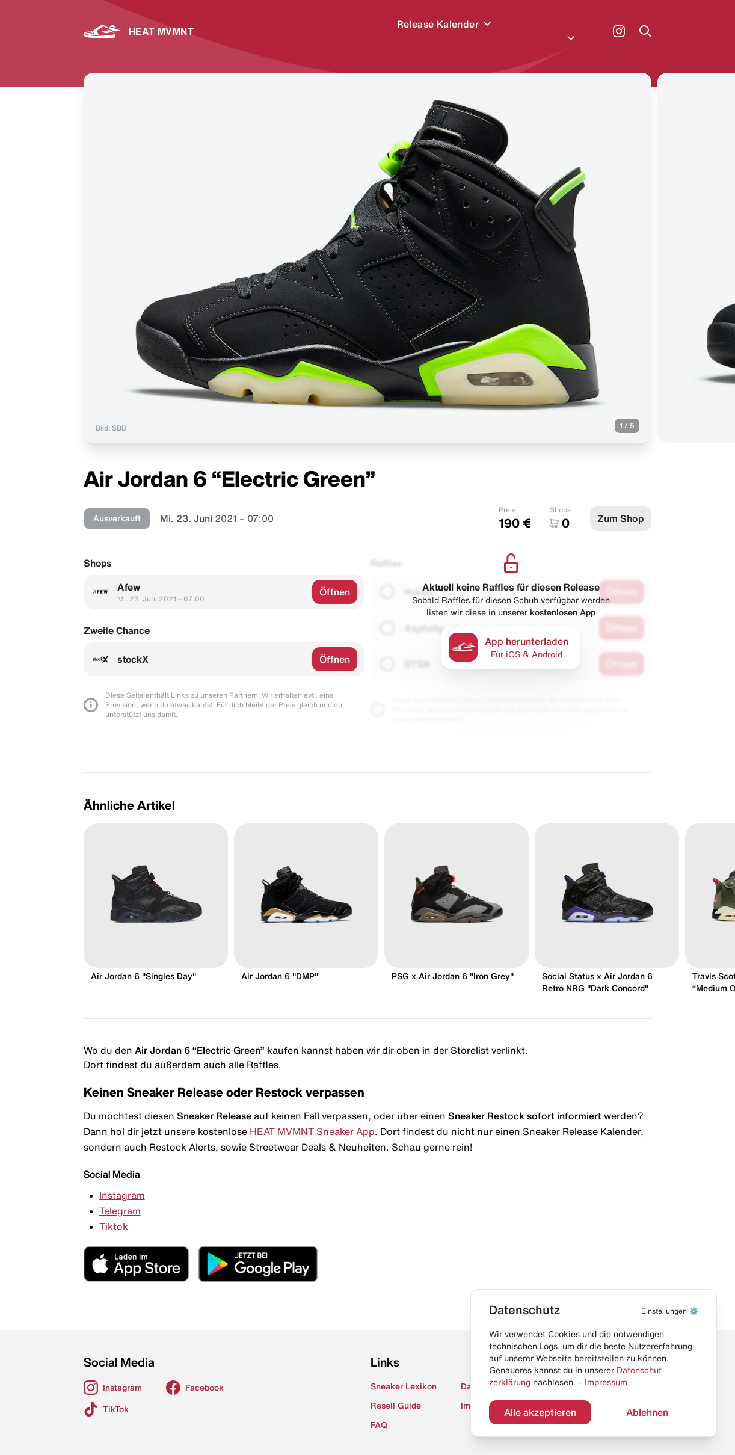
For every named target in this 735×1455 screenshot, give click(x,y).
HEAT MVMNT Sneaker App (312, 1117)
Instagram (122, 1181)
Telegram (120, 1196)
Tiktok (113, 1212)
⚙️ (669, 1311)
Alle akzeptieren (540, 1412)
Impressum (606, 1382)
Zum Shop (620, 504)
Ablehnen (647, 1412)
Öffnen (334, 577)
